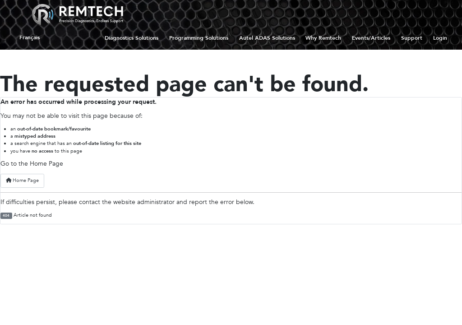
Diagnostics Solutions (131, 38)
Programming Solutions (198, 38)
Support (411, 38)
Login (440, 38)
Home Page (22, 180)
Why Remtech (323, 38)
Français (29, 38)
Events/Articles (371, 38)
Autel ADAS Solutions (267, 38)
